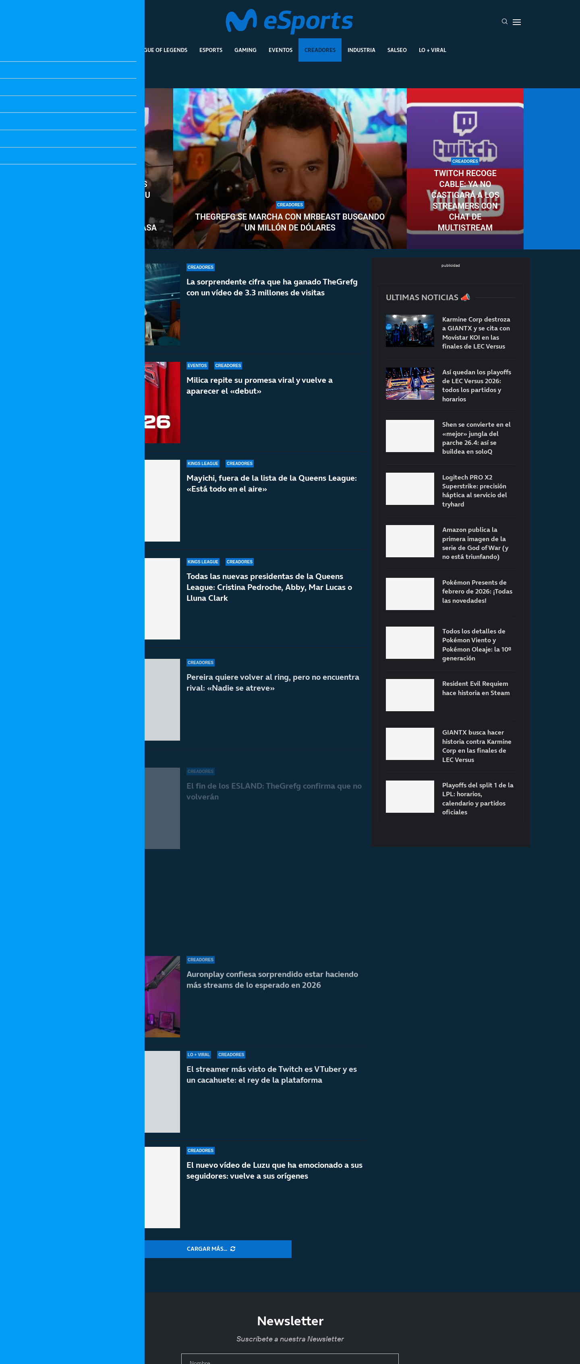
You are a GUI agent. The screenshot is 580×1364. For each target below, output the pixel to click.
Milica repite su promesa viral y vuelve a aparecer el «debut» (259, 401)
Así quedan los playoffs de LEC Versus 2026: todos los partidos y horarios (476, 385)
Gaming (245, 50)
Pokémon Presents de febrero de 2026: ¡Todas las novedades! (477, 591)
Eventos (280, 50)
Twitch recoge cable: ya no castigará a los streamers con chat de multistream (465, 200)
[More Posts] (211, 1249)
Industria (361, 50)
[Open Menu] (517, 22)
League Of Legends (160, 50)
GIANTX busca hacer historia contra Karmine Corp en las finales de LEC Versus (477, 746)
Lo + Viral (432, 50)
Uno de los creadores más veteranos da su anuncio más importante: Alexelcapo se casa (115, 200)
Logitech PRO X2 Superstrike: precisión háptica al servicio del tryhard (474, 491)
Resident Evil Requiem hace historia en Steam (476, 688)
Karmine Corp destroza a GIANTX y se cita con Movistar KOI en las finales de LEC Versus (476, 333)
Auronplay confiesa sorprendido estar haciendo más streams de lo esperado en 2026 (272, 988)
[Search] (505, 22)
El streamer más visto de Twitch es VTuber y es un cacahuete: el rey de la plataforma (271, 1074)
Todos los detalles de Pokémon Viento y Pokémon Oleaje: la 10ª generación (476, 644)
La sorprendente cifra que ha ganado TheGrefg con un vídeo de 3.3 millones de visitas (272, 291)
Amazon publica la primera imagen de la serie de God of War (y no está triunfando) (475, 543)
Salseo (397, 50)
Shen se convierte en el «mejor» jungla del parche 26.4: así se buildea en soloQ (476, 438)
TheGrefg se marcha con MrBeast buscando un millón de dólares (290, 222)
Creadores (320, 50)
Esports (210, 50)
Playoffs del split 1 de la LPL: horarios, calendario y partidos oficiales (478, 798)
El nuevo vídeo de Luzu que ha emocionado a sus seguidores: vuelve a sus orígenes (274, 1170)
